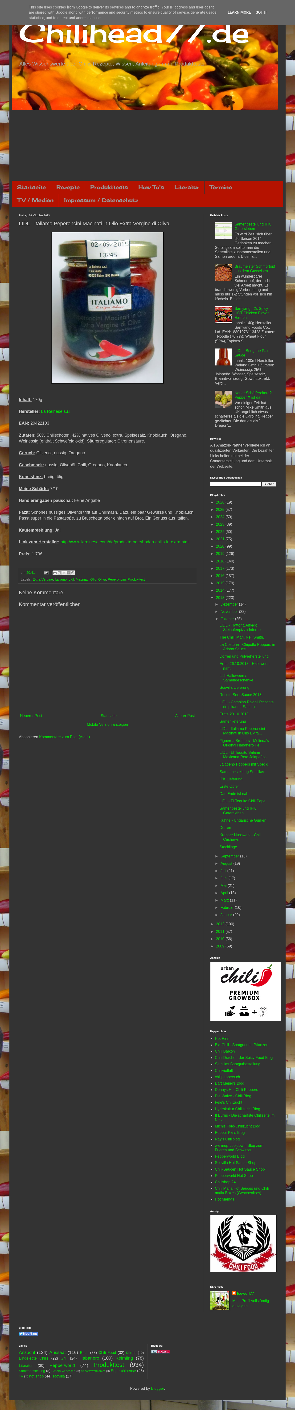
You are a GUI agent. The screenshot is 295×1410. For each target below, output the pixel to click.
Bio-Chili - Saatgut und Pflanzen (241, 1045)
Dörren (225, 828)
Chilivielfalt (224, 1071)
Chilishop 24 (225, 1182)
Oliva (102, 579)
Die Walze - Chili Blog (233, 1096)
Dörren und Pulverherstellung (244, 656)
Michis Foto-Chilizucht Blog (237, 1126)
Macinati (82, 579)
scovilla (59, 1376)
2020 (220, 546)
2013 (220, 598)
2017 (220, 568)
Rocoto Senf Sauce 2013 (241, 695)
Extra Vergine (43, 579)
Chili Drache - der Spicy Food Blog (244, 1058)
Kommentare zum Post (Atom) (64, 737)
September (230, 856)
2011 (220, 932)
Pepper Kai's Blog (230, 1133)
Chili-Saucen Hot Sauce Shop (240, 1169)
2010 (220, 939)
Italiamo (61, 579)
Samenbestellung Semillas (242, 772)
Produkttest (136, 579)
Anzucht (27, 1352)
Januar (227, 915)
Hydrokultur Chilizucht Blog (237, 1109)
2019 (220, 554)
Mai (224, 886)
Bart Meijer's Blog (229, 1083)
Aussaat (57, 1352)
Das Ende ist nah (234, 794)
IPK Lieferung (231, 779)
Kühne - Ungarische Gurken (243, 820)
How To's (151, 187)
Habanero (89, 1358)
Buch (84, 1353)
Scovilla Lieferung (234, 687)
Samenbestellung (32, 1371)
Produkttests (109, 187)
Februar (228, 908)
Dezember (230, 604)
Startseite (31, 187)
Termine (221, 187)
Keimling (124, 1358)
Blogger (157, 1388)
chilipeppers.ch (227, 1077)
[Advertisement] (147, 145)
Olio (93, 579)
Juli (224, 871)
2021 (220, 539)
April (225, 893)
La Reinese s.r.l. (56, 411)
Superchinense (123, 1371)
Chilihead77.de (134, 32)
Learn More (239, 12)
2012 (220, 924)
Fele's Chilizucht (228, 1102)
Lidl (71, 579)
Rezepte (68, 187)
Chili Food (107, 1353)
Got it (261, 12)
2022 (220, 532)
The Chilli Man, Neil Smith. (242, 637)
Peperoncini (117, 579)
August (227, 863)
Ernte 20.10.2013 (234, 714)
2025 (220, 510)
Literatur (186, 187)
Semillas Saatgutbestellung (237, 1064)
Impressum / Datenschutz (101, 200)
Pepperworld (62, 1365)
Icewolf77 (245, 1293)
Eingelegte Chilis (34, 1358)
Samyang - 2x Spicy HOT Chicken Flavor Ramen (251, 313)
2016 (220, 576)
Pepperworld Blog (230, 1156)
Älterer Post (185, 716)
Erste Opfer (229, 786)
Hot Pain (222, 1039)
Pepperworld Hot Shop (234, 1176)
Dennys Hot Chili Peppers (236, 1090)
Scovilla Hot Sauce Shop (235, 1163)
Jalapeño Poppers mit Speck (244, 764)
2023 (220, 524)
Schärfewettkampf (93, 1371)
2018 (220, 561)
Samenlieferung (233, 721)
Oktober (228, 619)
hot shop (36, 1376)
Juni (225, 878)
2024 (220, 517)
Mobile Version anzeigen (107, 724)
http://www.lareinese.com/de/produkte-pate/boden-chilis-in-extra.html (125, 542)
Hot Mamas (224, 1199)
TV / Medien (35, 200)
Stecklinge (228, 847)
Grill (64, 1358)
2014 (220, 590)
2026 (220, 502)
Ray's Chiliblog (227, 1139)
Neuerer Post (31, 716)
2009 (220, 946)
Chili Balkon (225, 1051)
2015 (220, 583)
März (225, 900)
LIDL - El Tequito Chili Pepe (243, 801)
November (230, 612)
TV (21, 1376)
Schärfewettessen (63, 1371)
